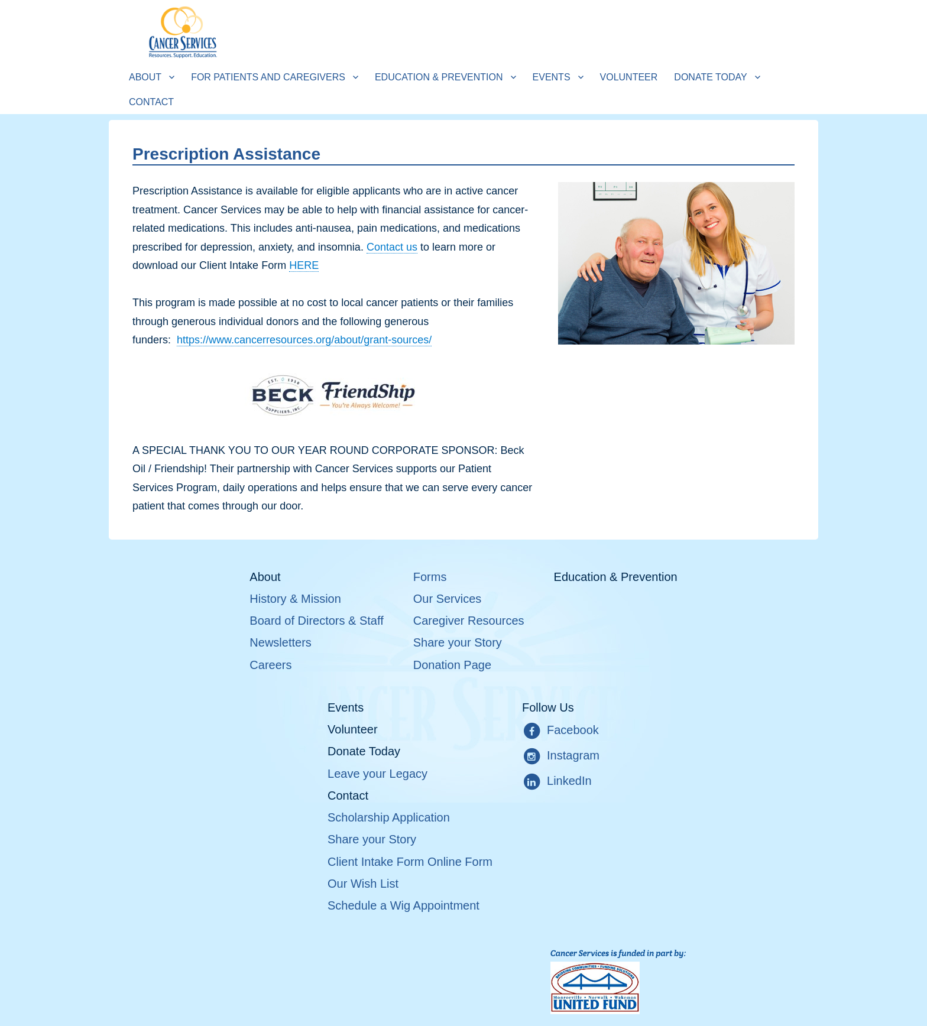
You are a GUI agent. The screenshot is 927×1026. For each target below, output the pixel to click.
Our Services (447, 598)
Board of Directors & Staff (316, 620)
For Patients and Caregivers (268, 77)
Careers (270, 664)
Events (552, 77)
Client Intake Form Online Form (410, 861)
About (145, 77)
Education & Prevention (439, 77)
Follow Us (548, 707)
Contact (151, 102)
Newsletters (280, 642)
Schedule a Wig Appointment (403, 905)
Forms (430, 576)
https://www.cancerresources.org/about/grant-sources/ (304, 340)
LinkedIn (557, 781)
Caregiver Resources (468, 620)
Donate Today (710, 77)
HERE (304, 265)
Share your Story (457, 642)
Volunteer (629, 77)
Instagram (560, 756)
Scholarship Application (389, 817)
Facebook (560, 731)
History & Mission (295, 598)
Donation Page (452, 664)
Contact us (392, 247)
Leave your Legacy (377, 773)
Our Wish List (363, 883)
